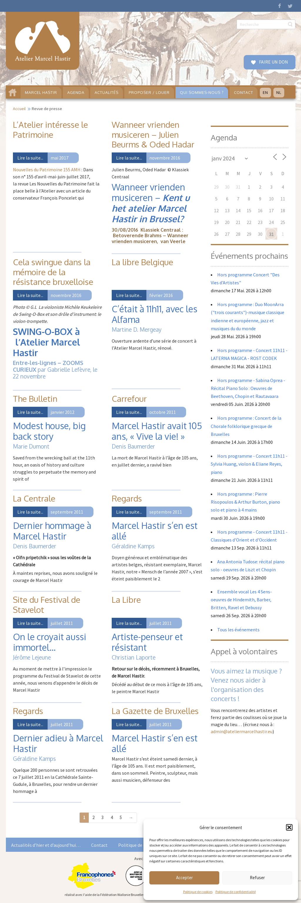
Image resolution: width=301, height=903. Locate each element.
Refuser (257, 877)
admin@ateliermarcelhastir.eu (241, 731)
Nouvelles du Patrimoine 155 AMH (47, 169)
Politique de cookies (198, 891)
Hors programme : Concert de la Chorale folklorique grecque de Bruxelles (246, 426)
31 (271, 234)
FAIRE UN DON (273, 62)
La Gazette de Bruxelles (155, 711)
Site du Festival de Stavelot (46, 604)
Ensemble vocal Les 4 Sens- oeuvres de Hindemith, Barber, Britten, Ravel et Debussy (241, 599)
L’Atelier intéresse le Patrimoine (50, 129)
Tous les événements (238, 630)
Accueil (19, 108)
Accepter (184, 877)
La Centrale (34, 498)
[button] (289, 827)
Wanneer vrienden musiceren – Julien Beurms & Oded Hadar (153, 134)
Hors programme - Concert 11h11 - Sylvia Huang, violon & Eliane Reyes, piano (249, 464)
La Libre (126, 599)
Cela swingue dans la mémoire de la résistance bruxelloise (53, 272)
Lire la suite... (30, 158)
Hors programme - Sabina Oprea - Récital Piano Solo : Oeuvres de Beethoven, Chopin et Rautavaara (248, 388)
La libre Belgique (142, 262)
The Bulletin (35, 398)
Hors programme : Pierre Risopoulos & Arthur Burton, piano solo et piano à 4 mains (245, 502)
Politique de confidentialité (235, 891)
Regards (127, 498)
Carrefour (129, 398)
